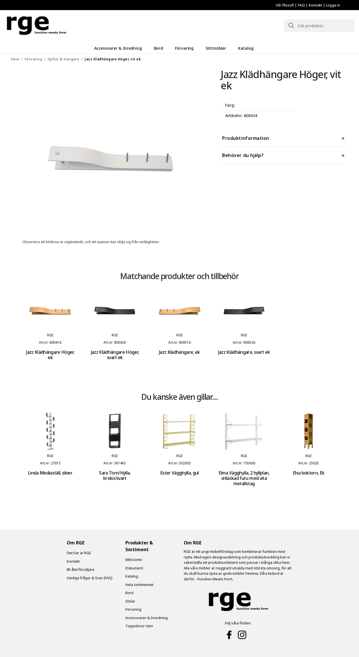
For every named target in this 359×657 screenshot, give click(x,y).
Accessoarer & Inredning (120, 48)
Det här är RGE (79, 552)
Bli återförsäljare (81, 569)
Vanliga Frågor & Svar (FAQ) (89, 577)
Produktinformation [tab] (245, 138)
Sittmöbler (215, 48)
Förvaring (185, 48)
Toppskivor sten (139, 625)
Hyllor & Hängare (63, 58)
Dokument (134, 567)
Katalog (244, 48)
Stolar (130, 600)
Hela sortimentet (139, 584)
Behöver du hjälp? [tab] (243, 155)
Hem (15, 58)
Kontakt (316, 5)
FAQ (302, 5)
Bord (160, 48)
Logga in (333, 5)
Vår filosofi (285, 5)
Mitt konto (133, 559)
